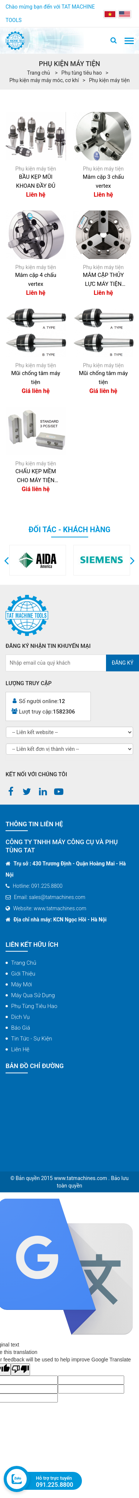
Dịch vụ (20, 1017)
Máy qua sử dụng (33, 995)
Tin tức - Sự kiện (31, 1038)
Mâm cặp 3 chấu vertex (103, 181)
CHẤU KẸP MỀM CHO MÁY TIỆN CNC (35, 476)
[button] (6, 560)
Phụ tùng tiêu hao (82, 73)
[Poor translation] (20, 1369)
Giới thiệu (23, 973)
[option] (65, 560)
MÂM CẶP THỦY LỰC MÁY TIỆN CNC (103, 280)
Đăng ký (122, 663)
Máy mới (21, 984)
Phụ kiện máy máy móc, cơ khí (44, 80)
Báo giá (20, 1027)
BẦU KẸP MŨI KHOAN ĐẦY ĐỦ (35, 181)
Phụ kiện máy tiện (109, 80)
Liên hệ (20, 1049)
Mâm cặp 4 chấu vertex (35, 279)
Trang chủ (23, 962)
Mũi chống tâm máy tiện (35, 378)
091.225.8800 (54, 1484)
